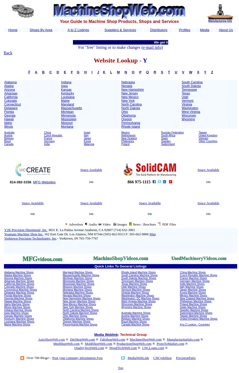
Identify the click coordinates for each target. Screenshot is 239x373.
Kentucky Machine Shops (19, 318)
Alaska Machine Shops (17, 275)
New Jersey (129, 93)
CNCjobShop (162, 358)
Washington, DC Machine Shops (140, 298)
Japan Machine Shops (193, 289)
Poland (125, 144)
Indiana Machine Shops (18, 310)
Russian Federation (172, 132)
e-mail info (152, 47)
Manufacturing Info (220, 21)
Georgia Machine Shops (18, 298)
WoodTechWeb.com (123, 348)
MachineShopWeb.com (146, 339)
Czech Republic (53, 135)
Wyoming (188, 119)
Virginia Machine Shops (135, 292)
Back (8, 53)
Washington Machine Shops (137, 295)
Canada (8, 144)
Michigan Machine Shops (77, 278)
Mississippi (68, 119)
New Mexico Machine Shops (79, 304)
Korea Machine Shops (193, 292)
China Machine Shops (193, 272)
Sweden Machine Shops (194, 310)
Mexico (125, 132)
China (47, 132)
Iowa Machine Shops (16, 313)
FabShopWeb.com (112, 339)
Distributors (158, 30)
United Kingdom (208, 135)
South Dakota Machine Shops (138, 278)
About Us (226, 30)
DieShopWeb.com (82, 339)
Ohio (124, 112)
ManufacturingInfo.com (183, 339)
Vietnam (203, 138)
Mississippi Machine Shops (78, 284)
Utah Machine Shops (133, 286)
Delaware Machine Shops (19, 292)
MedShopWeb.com (66, 344)
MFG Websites (44, 182)
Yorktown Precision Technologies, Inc (30, 238)
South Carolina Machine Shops (139, 275)
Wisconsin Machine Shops (136, 304)
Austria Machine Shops (134, 315)
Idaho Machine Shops (17, 304)
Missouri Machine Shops (77, 286)
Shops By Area (41, 30)
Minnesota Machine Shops (78, 281)
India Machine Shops (192, 284)
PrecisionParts (186, 358)
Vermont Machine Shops (135, 289)
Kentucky (67, 93)
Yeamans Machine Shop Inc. (23, 234)
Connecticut (12, 104)
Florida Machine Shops (17, 295)
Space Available (91, 170)
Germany (49, 141)
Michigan (67, 112)
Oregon (126, 119)
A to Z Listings (78, 30)
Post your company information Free (77, 358)
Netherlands (128, 135)
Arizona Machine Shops (18, 278)
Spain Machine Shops (193, 307)
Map (153, 234)
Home (13, 30)
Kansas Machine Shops (18, 315)
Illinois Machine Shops (17, 307)
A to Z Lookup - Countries (195, 324)
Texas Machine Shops (134, 284)
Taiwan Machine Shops (193, 315)
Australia (9, 132)
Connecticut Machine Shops (20, 289)
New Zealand (129, 138)
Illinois (8, 126)
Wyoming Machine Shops (136, 307)
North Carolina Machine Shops (81, 310)
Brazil (7, 141)
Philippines (127, 141)
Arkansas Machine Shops (19, 281)
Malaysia (89, 144)
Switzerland (168, 144)
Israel (87, 132)
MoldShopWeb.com (98, 344)
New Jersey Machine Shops (79, 301)
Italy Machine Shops (192, 286)
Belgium (9, 138)
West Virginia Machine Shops (138, 301)
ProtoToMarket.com (170, 344)
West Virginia (191, 112)
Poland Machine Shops (193, 304)
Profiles (184, 30)
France (48, 138)
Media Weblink (106, 335)
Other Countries (208, 141)
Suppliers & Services (120, 30)
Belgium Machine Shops (135, 318)
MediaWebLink (138, 358)
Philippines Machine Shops (196, 301)
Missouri (67, 123)
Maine (65, 101)
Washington (190, 108)
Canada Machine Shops (135, 324)
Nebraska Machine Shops (78, 292)
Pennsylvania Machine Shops (80, 324)
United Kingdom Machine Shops (199, 318)
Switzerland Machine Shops (196, 313)
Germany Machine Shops (195, 281)
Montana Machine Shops (77, 289)
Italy (86, 135)
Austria (8, 135)
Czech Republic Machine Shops (198, 275)
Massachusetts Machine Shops (81, 275)
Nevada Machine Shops (77, 295)
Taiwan (203, 132)
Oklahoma (128, 115)
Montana (67, 126)
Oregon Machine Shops (77, 321)
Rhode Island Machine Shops (138, 272)
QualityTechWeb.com (89, 348)
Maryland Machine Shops (78, 272)
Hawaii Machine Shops (17, 301)
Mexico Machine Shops (193, 295)
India (47, 144)
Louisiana (67, 97)
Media (204, 30)
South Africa (168, 135)
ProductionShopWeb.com (134, 344)
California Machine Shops (19, 284)
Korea (87, 141)
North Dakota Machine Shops (80, 313)
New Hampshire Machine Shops (82, 298)
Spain (164, 138)
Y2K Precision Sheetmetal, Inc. (25, 230)
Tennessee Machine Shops (137, 281)
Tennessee (189, 90)
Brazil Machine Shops (134, 321)
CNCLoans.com (153, 348)
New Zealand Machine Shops (197, 298)
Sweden (166, 141)
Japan (87, 138)
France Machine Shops (193, 278)
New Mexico (129, 97)
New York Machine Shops (78, 307)
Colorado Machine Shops (19, 286)
